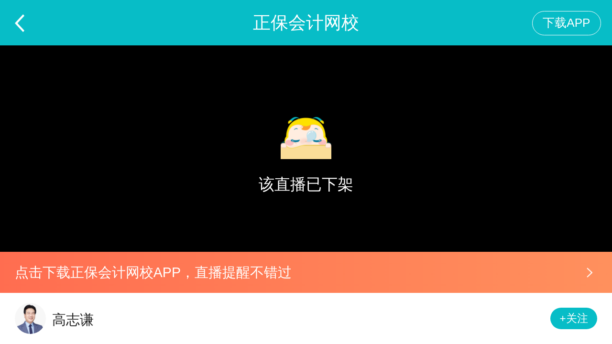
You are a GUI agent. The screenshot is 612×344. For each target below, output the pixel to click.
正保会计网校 (306, 22)
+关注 (574, 318)
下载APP (566, 22)
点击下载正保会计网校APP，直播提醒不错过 (153, 272)
